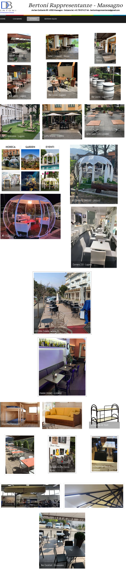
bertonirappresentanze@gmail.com (105, 10)
